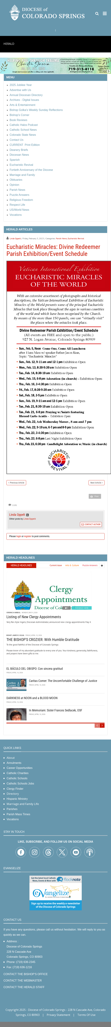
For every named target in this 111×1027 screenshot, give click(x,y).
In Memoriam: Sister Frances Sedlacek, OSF (55, 710)
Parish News (61, 238)
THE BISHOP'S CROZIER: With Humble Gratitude (42, 639)
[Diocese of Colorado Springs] (47, 12)
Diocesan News (81, 608)
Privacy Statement (58, 1015)
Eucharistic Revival (76, 238)
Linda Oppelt (15, 238)
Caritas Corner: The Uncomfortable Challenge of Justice (63, 681)
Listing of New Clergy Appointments (33, 617)
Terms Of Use (86, 1015)
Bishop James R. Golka (15, 635)
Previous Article (17, 482)
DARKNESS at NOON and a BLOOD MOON (32, 698)
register (27, 536)
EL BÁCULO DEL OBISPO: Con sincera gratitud (34, 668)
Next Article (95, 482)
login (18, 536)
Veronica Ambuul (13, 612)
